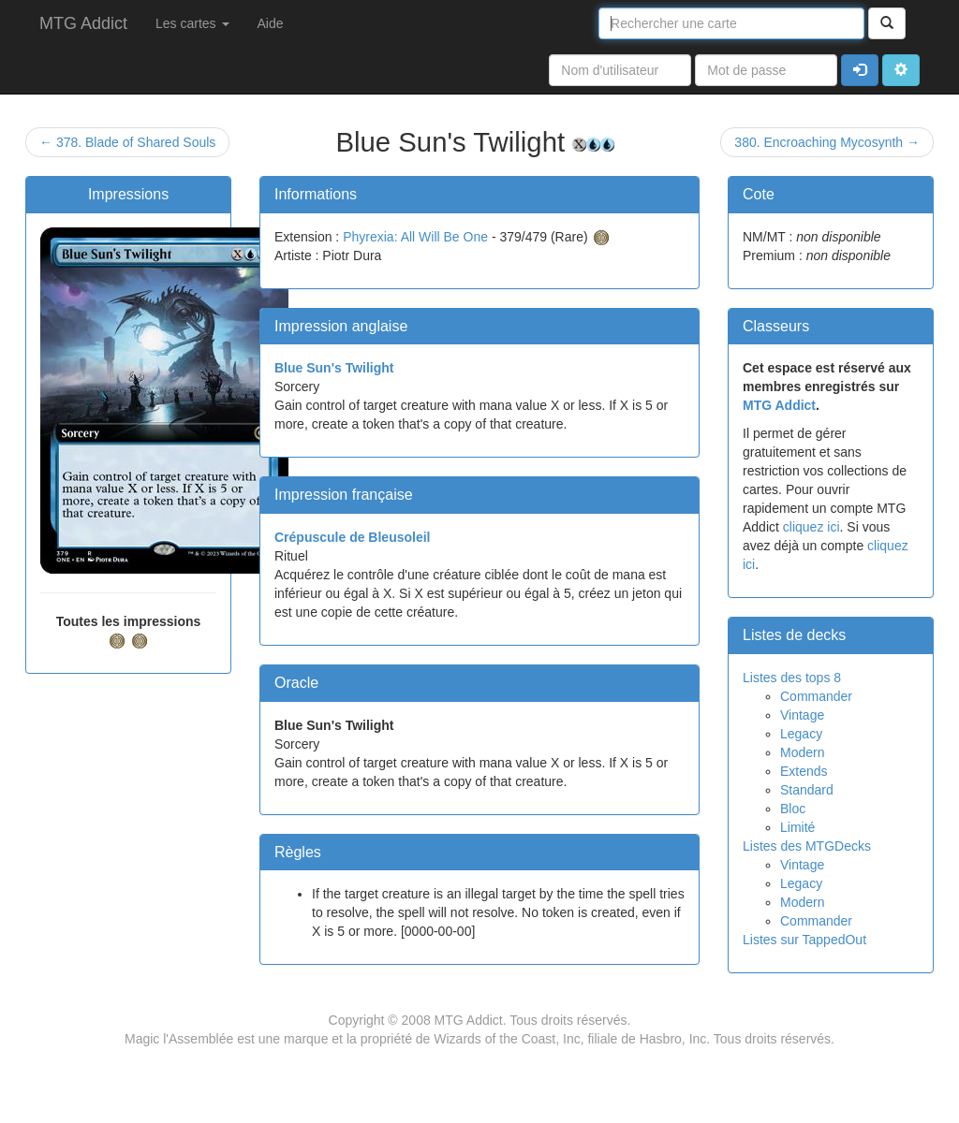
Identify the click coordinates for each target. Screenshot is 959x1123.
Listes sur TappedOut (804, 939)
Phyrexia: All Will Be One (415, 236)
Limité (797, 827)
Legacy (801, 733)
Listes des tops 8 (792, 677)
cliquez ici (811, 526)
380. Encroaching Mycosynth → (827, 142)
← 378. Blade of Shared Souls (127, 142)
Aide (271, 23)
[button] (901, 70)
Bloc (792, 808)
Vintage (802, 714)
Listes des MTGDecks (807, 846)
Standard (807, 789)
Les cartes (192, 23)
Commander (816, 696)
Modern (802, 752)
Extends (804, 771)
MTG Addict (83, 23)
